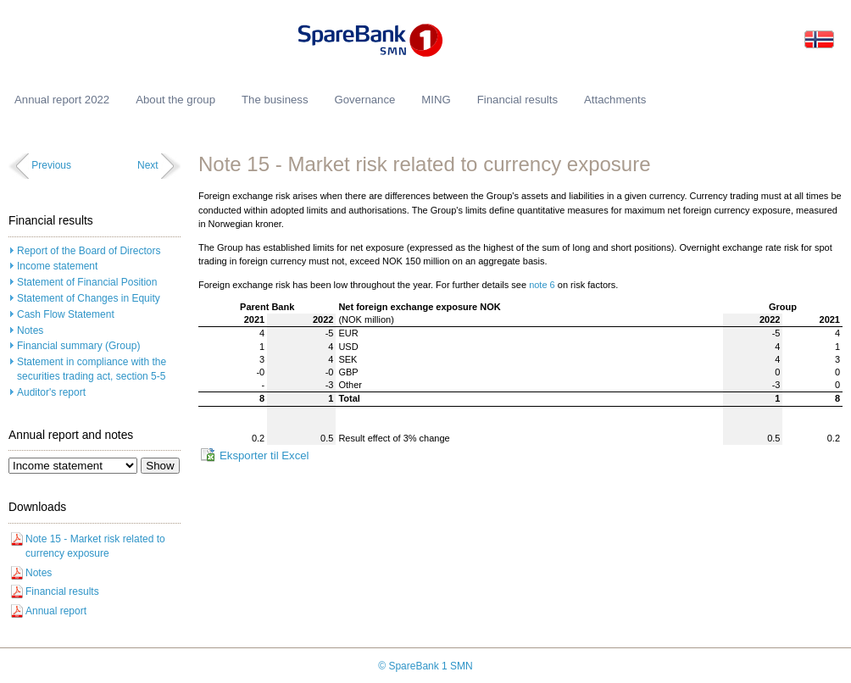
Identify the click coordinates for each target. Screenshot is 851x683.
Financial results (62, 591)
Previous (51, 165)
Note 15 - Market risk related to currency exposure (95, 546)
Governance (364, 99)
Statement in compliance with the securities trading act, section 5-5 (91, 369)
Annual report (55, 611)
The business (275, 99)
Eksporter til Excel (264, 455)
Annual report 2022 (61, 99)
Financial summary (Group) (78, 346)
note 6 (542, 285)
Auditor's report (51, 392)
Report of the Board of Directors (88, 251)
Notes (30, 330)
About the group (175, 99)
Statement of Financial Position (87, 282)
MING (435, 99)
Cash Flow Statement (65, 314)
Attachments (615, 99)
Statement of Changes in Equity (88, 298)
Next (148, 165)
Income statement (57, 266)
